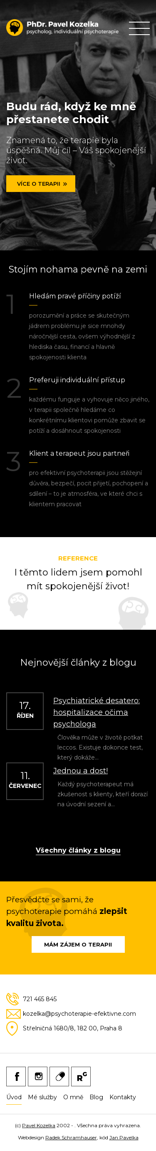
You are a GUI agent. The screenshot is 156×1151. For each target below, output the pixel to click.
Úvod (14, 1097)
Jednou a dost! (80, 770)
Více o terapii (38, 183)
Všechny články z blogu (78, 850)
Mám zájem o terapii (78, 944)
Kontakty (122, 1097)
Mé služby (42, 1097)
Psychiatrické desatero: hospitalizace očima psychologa (96, 712)
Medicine (59, 1076)
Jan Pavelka (124, 1137)
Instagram (37, 1076)
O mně (73, 1097)
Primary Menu (139, 28)
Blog (96, 1097)
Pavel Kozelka (38, 1125)
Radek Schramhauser (71, 1137)
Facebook (16, 1076)
